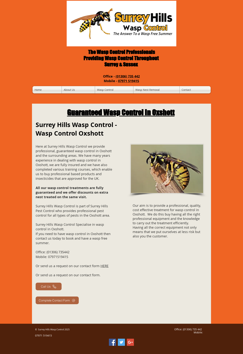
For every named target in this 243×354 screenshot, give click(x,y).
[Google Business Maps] (130, 342)
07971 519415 (128, 81)
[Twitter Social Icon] (121, 342)
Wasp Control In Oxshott (138, 112)
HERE (104, 266)
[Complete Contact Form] (57, 300)
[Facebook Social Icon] (112, 342)
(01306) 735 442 (128, 76)
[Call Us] (49, 286)
